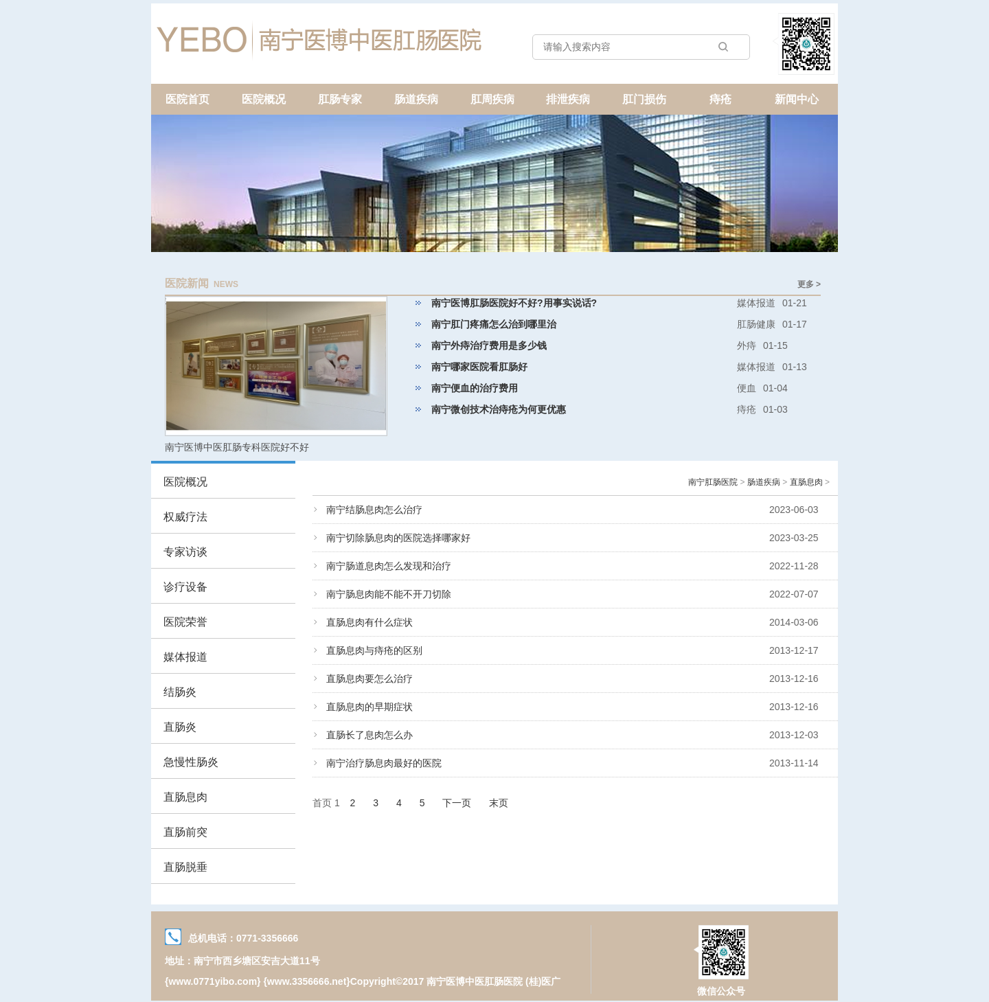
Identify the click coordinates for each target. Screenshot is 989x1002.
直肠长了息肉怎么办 (369, 734)
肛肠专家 (340, 99)
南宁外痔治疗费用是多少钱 (489, 345)
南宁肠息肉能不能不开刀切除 (388, 594)
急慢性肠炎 (190, 762)
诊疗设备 (185, 587)
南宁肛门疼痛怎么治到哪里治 (493, 324)
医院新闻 (187, 283)
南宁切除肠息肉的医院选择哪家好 (398, 537)
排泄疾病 (568, 99)
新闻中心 (797, 99)
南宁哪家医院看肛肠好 (479, 366)
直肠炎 (179, 727)
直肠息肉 (185, 797)
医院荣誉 (185, 622)
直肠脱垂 (185, 867)
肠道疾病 (416, 99)
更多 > (809, 284)
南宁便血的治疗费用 (474, 388)
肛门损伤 (644, 99)
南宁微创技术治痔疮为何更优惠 (498, 409)
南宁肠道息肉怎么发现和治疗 (388, 565)
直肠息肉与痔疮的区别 (374, 650)
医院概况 (264, 99)
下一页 (456, 802)
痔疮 (720, 99)
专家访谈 (185, 552)
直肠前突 (185, 832)
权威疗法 (185, 517)
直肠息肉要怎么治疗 (369, 678)
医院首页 (187, 99)
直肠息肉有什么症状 (369, 622)
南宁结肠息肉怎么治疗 (374, 509)
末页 (498, 802)
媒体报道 (185, 657)
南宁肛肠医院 (713, 482)
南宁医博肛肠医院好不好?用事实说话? (514, 302)
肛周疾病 (492, 99)
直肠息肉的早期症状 (369, 706)
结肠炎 (179, 692)
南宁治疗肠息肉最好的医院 (384, 763)
